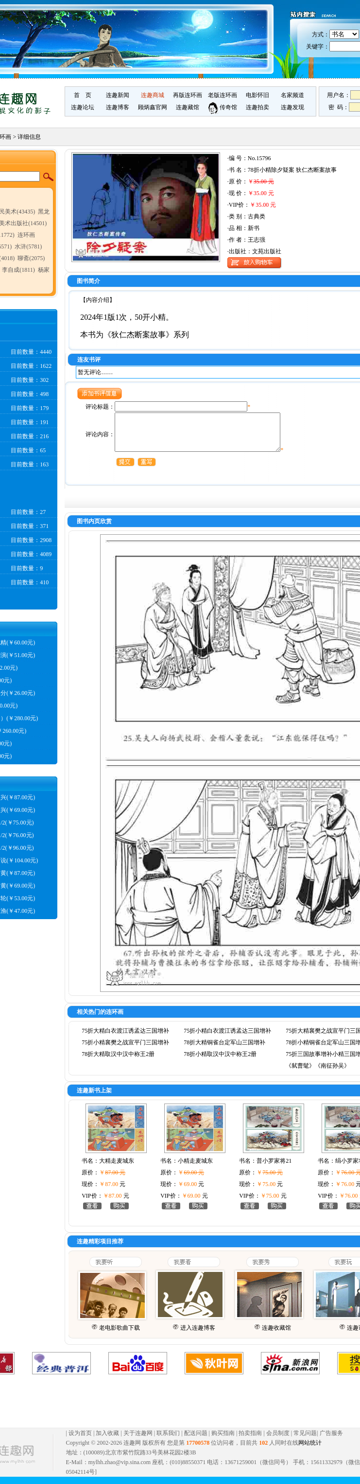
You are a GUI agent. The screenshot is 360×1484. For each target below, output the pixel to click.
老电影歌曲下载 (119, 1335)
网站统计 (310, 1450)
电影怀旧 (257, 95)
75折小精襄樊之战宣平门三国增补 (125, 1049)
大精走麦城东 (116, 1168)
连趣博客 (117, 107)
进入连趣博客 (197, 1335)
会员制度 (278, 1440)
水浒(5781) (28, 246)
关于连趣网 (138, 1440)
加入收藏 (107, 1440)
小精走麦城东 (195, 1168)
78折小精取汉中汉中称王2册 (220, 1061)
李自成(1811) (18, 269)
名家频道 (292, 95)
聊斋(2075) (31, 258)
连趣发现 (292, 107)
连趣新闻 (117, 95)
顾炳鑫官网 (152, 107)
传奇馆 (222, 107)
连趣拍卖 (257, 107)
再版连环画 (187, 95)
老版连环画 (222, 95)
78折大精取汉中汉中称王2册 (118, 1061)
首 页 (82, 95)
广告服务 (331, 1440)
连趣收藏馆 (276, 1335)
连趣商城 (152, 95)
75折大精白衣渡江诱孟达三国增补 (125, 1038)
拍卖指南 (250, 1440)
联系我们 (168, 1440)
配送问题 (195, 1440)
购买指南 (223, 1440)
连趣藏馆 (187, 107)
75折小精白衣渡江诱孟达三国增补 (227, 1038)
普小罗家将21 (274, 1168)
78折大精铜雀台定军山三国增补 (224, 1049)
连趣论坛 (82, 107)
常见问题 (305, 1440)
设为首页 (80, 1440)
